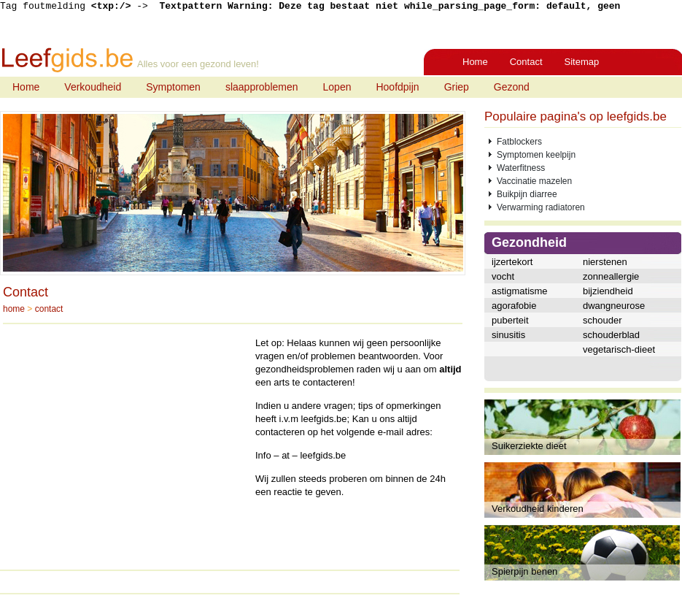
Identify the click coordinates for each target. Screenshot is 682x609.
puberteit (510, 320)
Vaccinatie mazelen (534, 181)
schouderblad (611, 334)
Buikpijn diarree (527, 194)
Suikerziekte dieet (529, 445)
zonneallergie (611, 276)
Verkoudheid (92, 87)
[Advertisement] (125, 439)
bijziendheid (608, 291)
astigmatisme (520, 291)
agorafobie (514, 305)
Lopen (337, 87)
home (14, 309)
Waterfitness (521, 168)
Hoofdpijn (397, 87)
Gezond (512, 87)
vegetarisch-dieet (619, 349)
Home (475, 61)
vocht (503, 276)
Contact (526, 61)
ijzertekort (512, 261)
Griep (456, 87)
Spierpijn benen (524, 571)
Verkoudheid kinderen (538, 508)
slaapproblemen (261, 87)
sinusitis (508, 334)
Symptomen (173, 87)
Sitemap (582, 61)
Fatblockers (519, 142)
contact (49, 309)
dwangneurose (614, 305)
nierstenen (605, 261)
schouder (602, 320)
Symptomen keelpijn (536, 155)
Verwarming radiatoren (541, 207)
